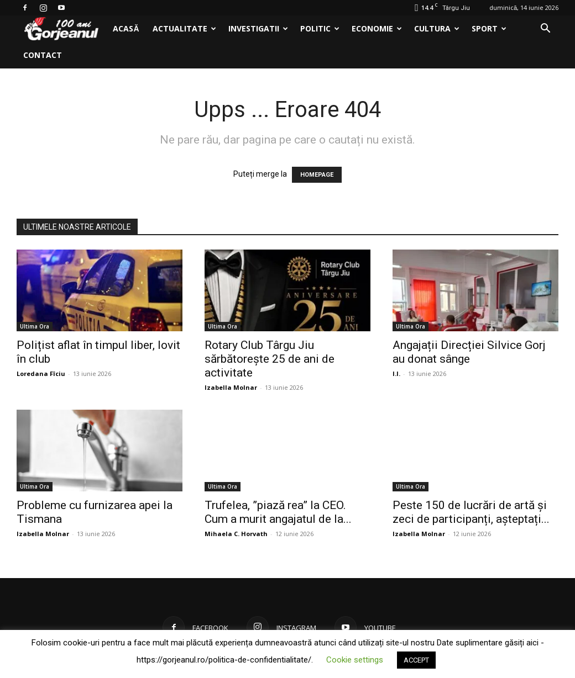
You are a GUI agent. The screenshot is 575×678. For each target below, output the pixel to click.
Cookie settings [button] (354, 660)
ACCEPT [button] (416, 660)
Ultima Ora (34, 326)
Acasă (126, 28)
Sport (489, 28)
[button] (545, 29)
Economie (377, 28)
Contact (42, 55)
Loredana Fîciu (41, 373)
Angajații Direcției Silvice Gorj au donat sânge (469, 352)
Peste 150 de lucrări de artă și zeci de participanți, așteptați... (471, 512)
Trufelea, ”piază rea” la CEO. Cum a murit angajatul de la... (278, 512)
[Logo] (61, 29)
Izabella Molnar (231, 387)
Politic (319, 28)
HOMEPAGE (316, 174)
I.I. (396, 373)
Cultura (436, 28)
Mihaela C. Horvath (236, 533)
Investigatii (258, 28)
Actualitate (184, 28)
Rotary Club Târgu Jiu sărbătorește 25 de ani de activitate (269, 358)
